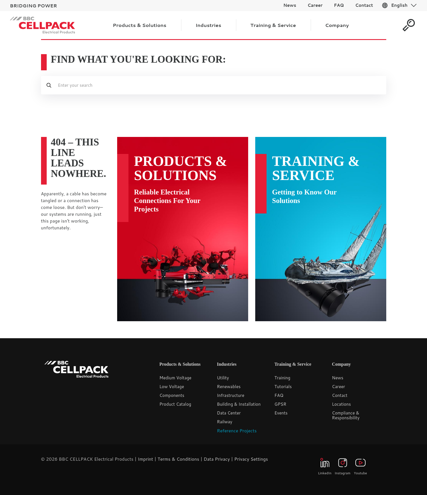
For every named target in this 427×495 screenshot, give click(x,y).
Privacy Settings (251, 459)
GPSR (280, 404)
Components (171, 395)
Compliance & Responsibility (345, 415)
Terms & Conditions (178, 459)
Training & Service (316, 168)
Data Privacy (216, 459)
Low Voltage (171, 387)
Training (282, 378)
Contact (339, 395)
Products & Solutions (180, 168)
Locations (341, 404)
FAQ (279, 395)
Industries (226, 364)
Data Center (229, 413)
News (337, 378)
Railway (224, 422)
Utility (223, 378)
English (399, 5)
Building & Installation (239, 404)
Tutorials (283, 387)
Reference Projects (236, 430)
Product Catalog (175, 404)
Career (338, 387)
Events (280, 413)
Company (341, 364)
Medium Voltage (175, 378)
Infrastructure (230, 395)
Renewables (229, 387)
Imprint (145, 459)
